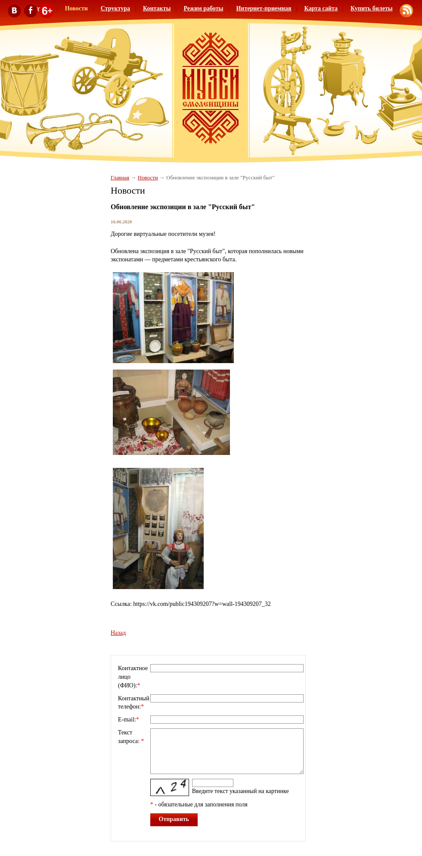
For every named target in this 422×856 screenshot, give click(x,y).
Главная (120, 178)
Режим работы (203, 8)
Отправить (174, 819)
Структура (115, 8)
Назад (118, 633)
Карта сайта (321, 8)
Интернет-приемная (263, 8)
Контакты (157, 8)
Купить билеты (372, 8)
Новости (148, 178)
